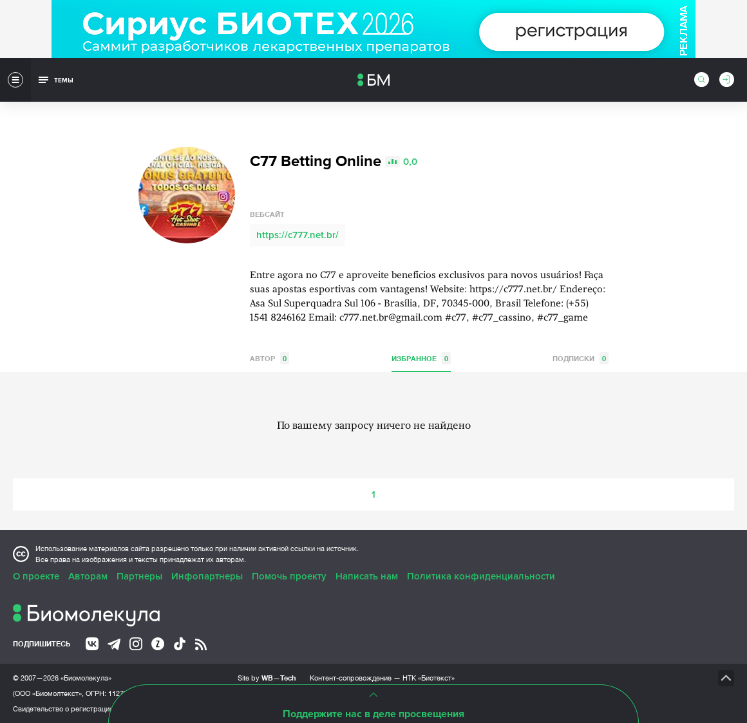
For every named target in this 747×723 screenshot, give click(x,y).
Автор (269, 358)
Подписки (581, 358)
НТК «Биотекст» (428, 678)
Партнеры (139, 576)
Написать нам (367, 576)
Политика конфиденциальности (481, 576)
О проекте (36, 576)
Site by (267, 677)
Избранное (421, 358)
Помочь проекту (289, 576)
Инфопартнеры (207, 576)
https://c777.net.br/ (297, 235)
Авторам (88, 576)
